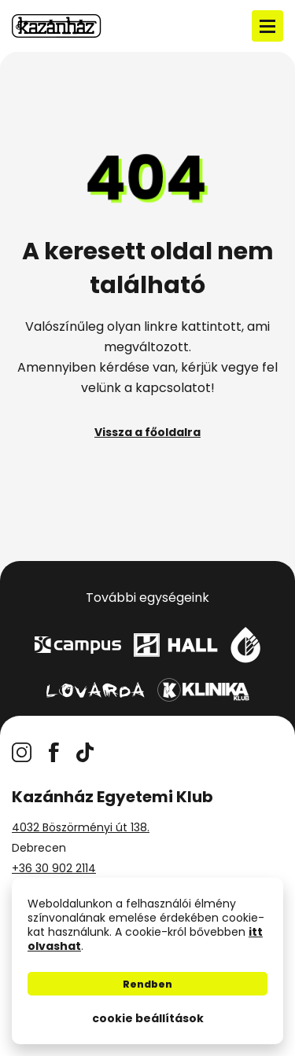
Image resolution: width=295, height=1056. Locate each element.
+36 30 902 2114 (54, 868)
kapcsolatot (173, 388)
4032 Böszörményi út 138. (80, 827)
